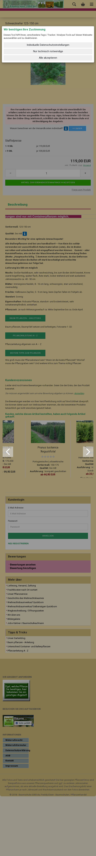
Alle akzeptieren (48, 57)
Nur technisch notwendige (48, 51)
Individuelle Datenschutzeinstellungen (48, 44)
